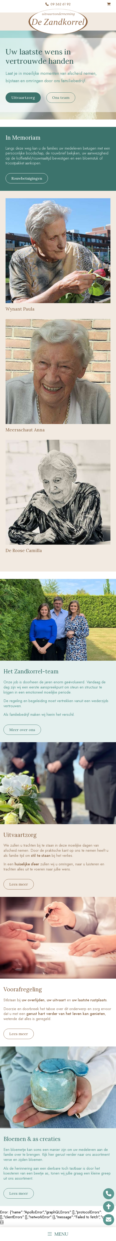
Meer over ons (22, 729)
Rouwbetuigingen (26, 178)
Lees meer (18, 884)
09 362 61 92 (60, 4)
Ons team (60, 97)
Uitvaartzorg (23, 97)
